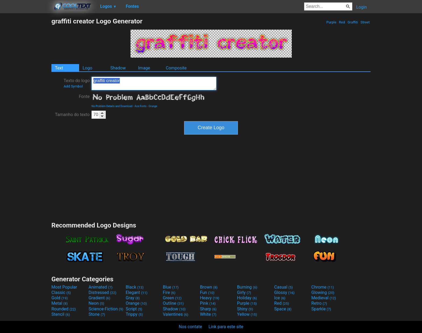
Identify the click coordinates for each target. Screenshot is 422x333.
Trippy (134, 314)
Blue (171, 287)
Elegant (136, 292)
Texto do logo (77, 83)
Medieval (323, 297)
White (208, 314)
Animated (100, 287)
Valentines (175, 314)
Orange (136, 303)
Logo (87, 68)
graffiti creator (154, 83)
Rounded (63, 308)
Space (282, 308)
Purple (331, 22)
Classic (61, 292)
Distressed (102, 292)
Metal (59, 303)
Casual (283, 287)
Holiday (247, 297)
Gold (59, 297)
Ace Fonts (141, 106)
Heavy (209, 297)
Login (361, 7)
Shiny (245, 308)
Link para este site (226, 326)
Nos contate (190, 326)
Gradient (99, 297)
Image (144, 68)
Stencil (60, 314)
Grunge (153, 106)
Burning (247, 287)
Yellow (247, 314)
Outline (173, 303)
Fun (207, 292)
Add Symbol (73, 86)
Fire (169, 292)
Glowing (322, 292)
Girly (244, 292)
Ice (279, 297)
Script (134, 308)
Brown (208, 287)
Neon (96, 303)
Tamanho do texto (72, 114)
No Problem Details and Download (112, 106)
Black (135, 287)
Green (172, 297)
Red (342, 22)
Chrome (322, 287)
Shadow (118, 68)
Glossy (284, 292)
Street (365, 22)
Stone (97, 314)
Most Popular (64, 287)
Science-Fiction (106, 308)
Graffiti (353, 22)
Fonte (84, 96)
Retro (319, 303)
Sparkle (321, 308)
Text (59, 68)
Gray (133, 297)
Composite (176, 68)
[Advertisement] (25, 98)
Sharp (208, 308)
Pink (208, 303)
